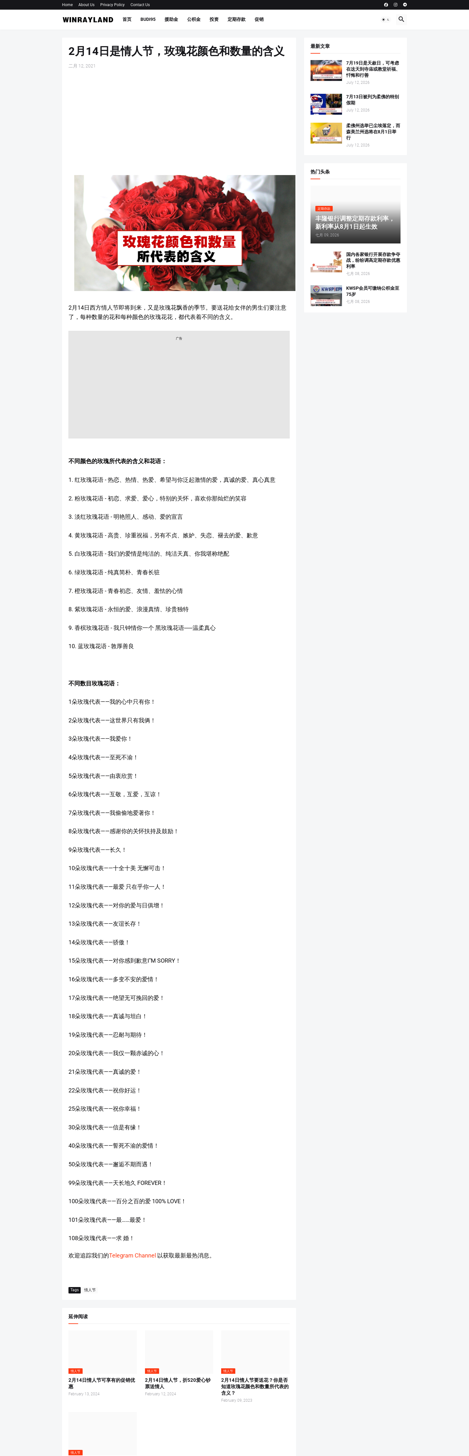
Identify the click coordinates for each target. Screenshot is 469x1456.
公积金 (194, 19)
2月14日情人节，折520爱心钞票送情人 (178, 1383)
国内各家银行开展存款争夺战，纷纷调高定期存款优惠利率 (373, 260)
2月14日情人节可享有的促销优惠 (101, 1383)
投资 (214, 19)
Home (67, 5)
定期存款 (237, 19)
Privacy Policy (112, 5)
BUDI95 (148, 19)
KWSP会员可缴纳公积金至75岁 (372, 291)
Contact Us (140, 5)
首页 (126, 19)
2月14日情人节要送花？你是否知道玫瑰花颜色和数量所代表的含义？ (255, 1386)
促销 (259, 19)
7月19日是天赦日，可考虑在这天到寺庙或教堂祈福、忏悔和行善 (373, 69)
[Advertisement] (179, 122)
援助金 (171, 19)
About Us (86, 5)
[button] (385, 19)
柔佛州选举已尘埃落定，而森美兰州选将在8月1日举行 (373, 131)
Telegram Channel (132, 1255)
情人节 (90, 1290)
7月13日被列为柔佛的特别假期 (372, 99)
